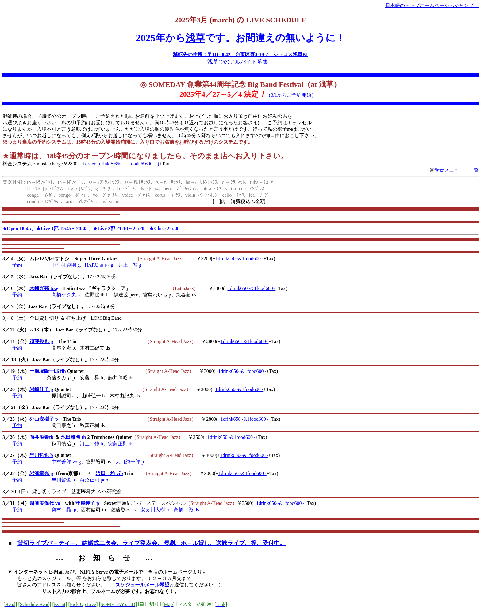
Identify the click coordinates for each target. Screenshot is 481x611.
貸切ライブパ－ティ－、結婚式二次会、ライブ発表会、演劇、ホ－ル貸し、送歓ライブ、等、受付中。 (151, 543)
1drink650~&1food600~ (239, 258)
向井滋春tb (41, 437)
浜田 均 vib (109, 473)
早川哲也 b (41, 455)
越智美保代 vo (44, 503)
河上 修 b (91, 443)
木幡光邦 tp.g (43, 288)
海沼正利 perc (94, 479)
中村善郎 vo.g (66, 461)
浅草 (195, 37)
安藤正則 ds (120, 443)
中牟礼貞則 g (66, 265)
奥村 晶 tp (64, 509)
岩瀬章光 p (41, 473)
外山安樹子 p (43, 419)
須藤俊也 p (41, 341)
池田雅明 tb (73, 437)
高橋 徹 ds (186, 509)
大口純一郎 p (130, 461)
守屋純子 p (87, 503)
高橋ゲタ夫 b (66, 294)
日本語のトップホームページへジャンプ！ (432, 5)
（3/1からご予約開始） (291, 95)
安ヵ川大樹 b (154, 509)
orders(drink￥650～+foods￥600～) (122, 163)
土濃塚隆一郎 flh (47, 371)
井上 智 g (129, 265)
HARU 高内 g (99, 265)
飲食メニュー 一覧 (456, 170)
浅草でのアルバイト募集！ (240, 62)
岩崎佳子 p (41, 389)
